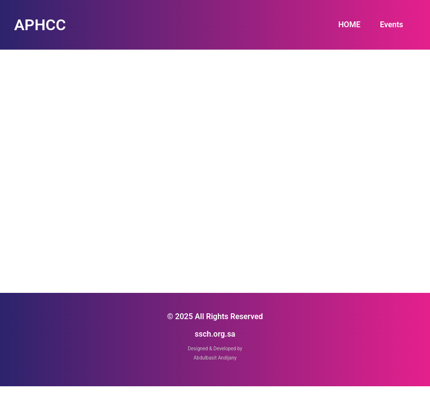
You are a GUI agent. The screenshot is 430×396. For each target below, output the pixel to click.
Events (391, 24)
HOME (349, 24)
